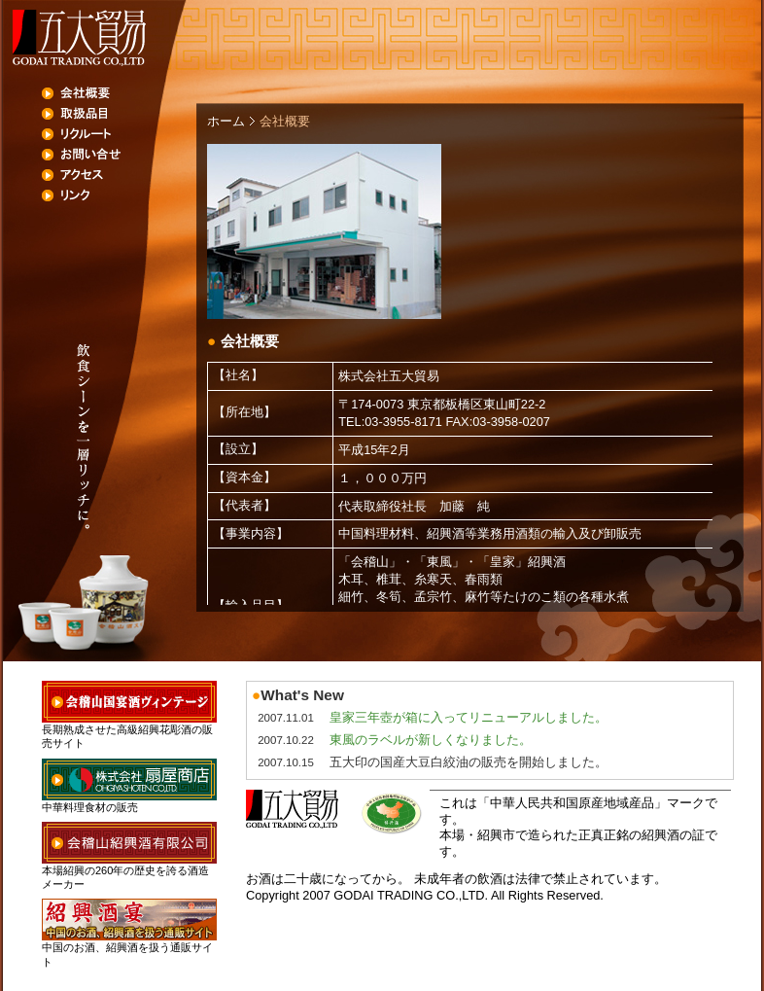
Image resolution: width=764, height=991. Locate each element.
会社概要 (119, 93)
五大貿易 (78, 37)
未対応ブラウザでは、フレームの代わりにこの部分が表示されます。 (469, 483)
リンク (119, 195)
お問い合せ (119, 154)
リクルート (119, 134)
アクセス (119, 175)
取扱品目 (119, 114)
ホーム (226, 121)
